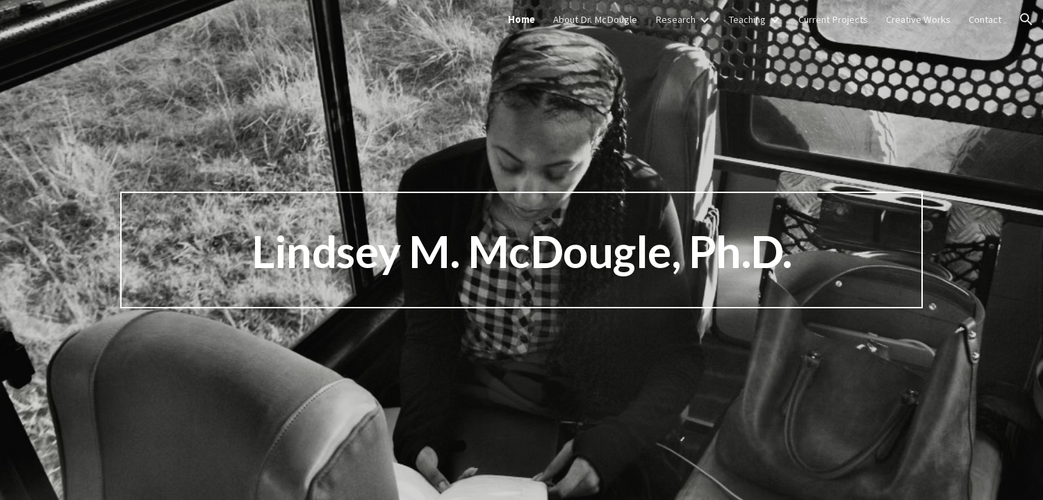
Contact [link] (985, 19)
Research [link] (675, 19)
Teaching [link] (747, 19)
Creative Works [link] (918, 19)
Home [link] (521, 19)
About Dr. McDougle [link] (595, 19)
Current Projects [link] (833, 19)
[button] (1026, 19)
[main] (521, 250)
